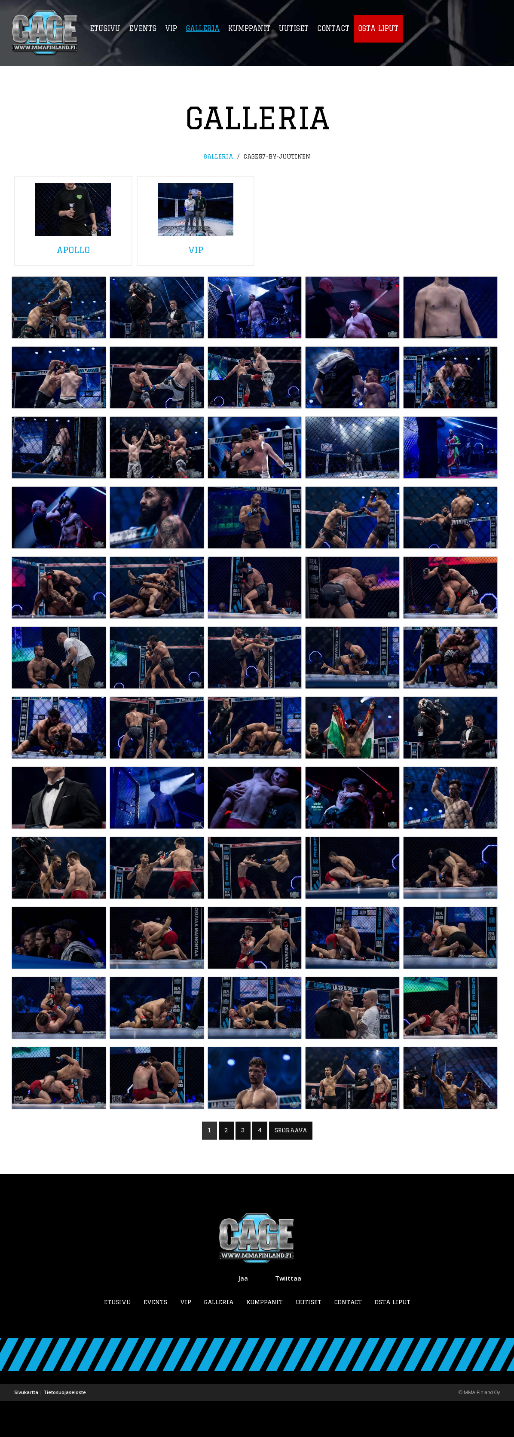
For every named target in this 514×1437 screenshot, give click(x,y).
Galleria (218, 156)
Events (155, 1338)
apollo (73, 219)
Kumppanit (264, 1338)
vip (196, 219)
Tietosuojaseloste (64, 1428)
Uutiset (308, 1338)
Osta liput (392, 1338)
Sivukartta (26, 1428)
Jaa (243, 1314)
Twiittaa (288, 1314)
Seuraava (291, 1166)
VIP (185, 1338)
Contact (348, 1338)
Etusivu (117, 1338)
